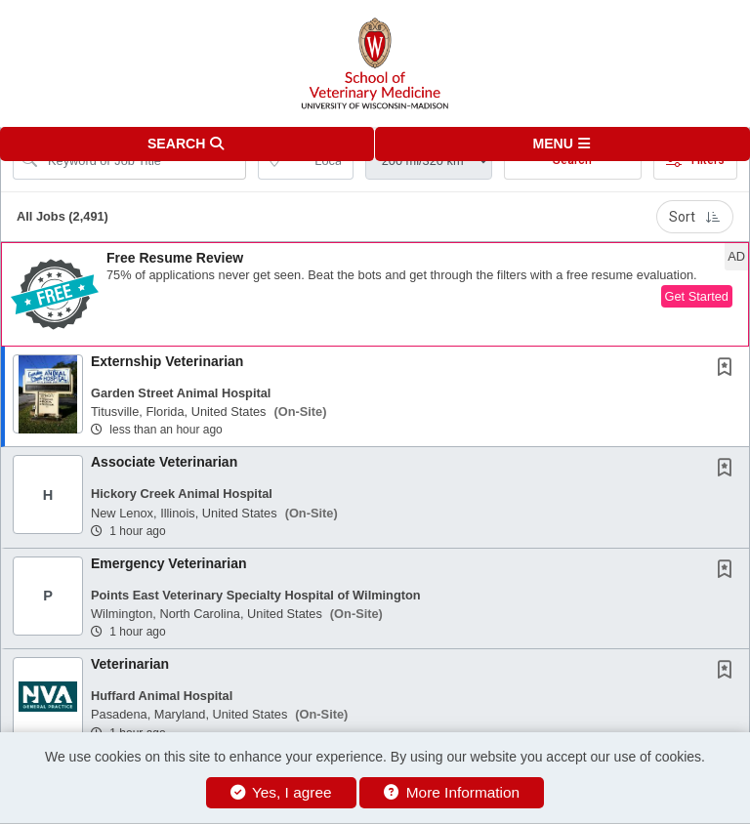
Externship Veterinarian (167, 361)
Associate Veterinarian (164, 462)
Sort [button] (695, 217)
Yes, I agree (281, 792)
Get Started (697, 296)
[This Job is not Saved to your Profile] (728, 369)
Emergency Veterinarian (169, 563)
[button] (562, 144)
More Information (452, 792)
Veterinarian (130, 664)
